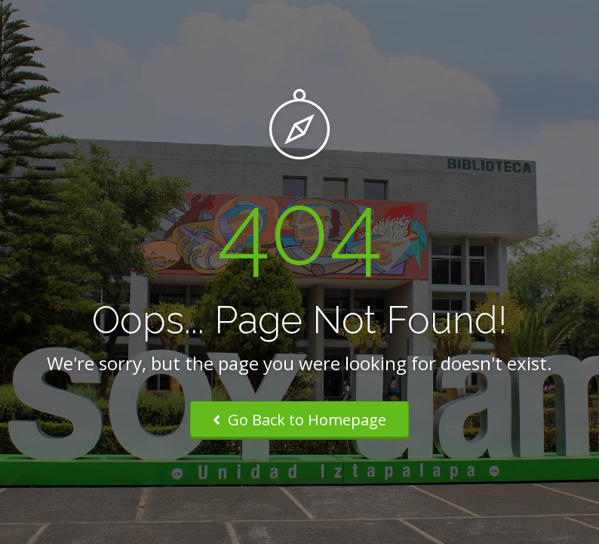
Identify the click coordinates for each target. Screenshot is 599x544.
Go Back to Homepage (299, 420)
